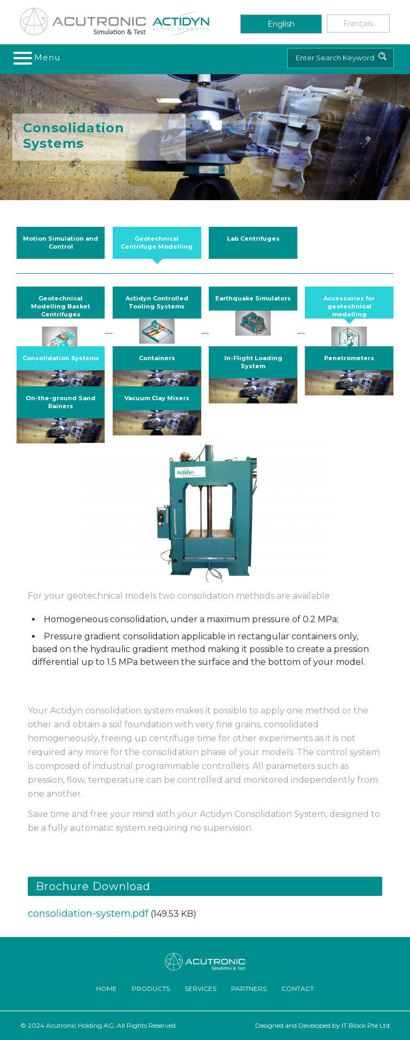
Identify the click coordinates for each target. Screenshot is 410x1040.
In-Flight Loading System (253, 362)
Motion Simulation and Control (60, 242)
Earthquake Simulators (253, 298)
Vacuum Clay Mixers (157, 398)
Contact (297, 989)
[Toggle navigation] (37, 57)
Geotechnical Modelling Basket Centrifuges (60, 306)
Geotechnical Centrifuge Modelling (157, 242)
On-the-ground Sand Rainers (61, 402)
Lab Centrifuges (253, 238)
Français (358, 23)
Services (200, 989)
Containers (157, 358)
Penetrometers (349, 358)
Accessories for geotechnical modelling (349, 306)
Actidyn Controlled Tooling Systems (156, 302)
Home (106, 989)
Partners (248, 989)
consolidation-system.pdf (88, 913)
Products (151, 989)
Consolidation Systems (60, 358)
